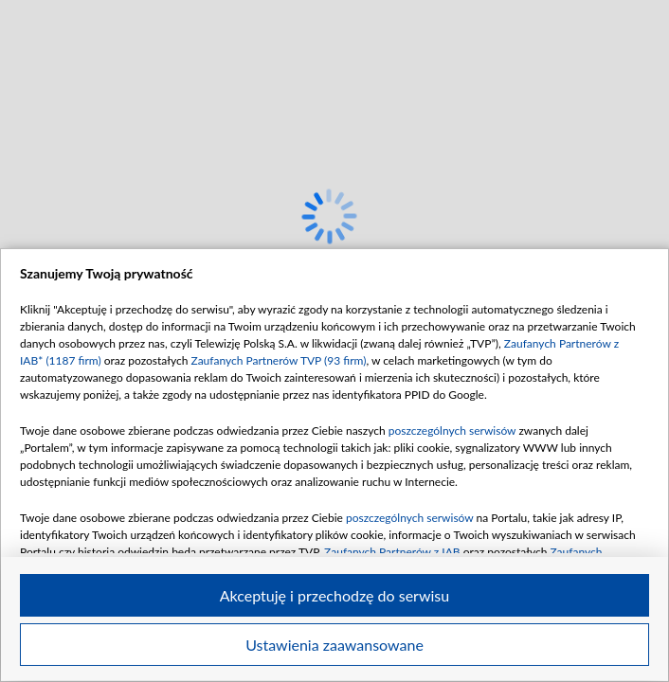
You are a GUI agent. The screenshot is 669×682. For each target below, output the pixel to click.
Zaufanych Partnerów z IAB (392, 552)
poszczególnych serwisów (452, 430)
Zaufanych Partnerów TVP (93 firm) (278, 360)
